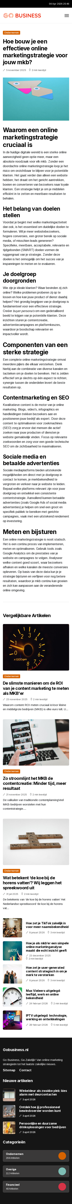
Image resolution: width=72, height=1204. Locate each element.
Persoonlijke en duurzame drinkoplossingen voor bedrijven (42, 1125)
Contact (25, 1070)
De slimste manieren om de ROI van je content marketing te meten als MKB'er (36, 688)
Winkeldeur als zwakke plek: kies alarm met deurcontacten (43, 1092)
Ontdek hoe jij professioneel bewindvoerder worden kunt (40, 1109)
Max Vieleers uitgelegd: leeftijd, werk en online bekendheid (43, 994)
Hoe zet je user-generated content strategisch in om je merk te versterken (46, 971)
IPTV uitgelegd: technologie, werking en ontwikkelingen (46, 1017)
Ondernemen (11, 32)
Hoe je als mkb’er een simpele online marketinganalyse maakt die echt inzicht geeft (47, 946)
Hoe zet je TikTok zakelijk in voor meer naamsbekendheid (47, 925)
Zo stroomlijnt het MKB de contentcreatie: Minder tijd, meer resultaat (34, 783)
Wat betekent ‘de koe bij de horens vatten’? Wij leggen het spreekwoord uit (32, 882)
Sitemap (9, 1070)
